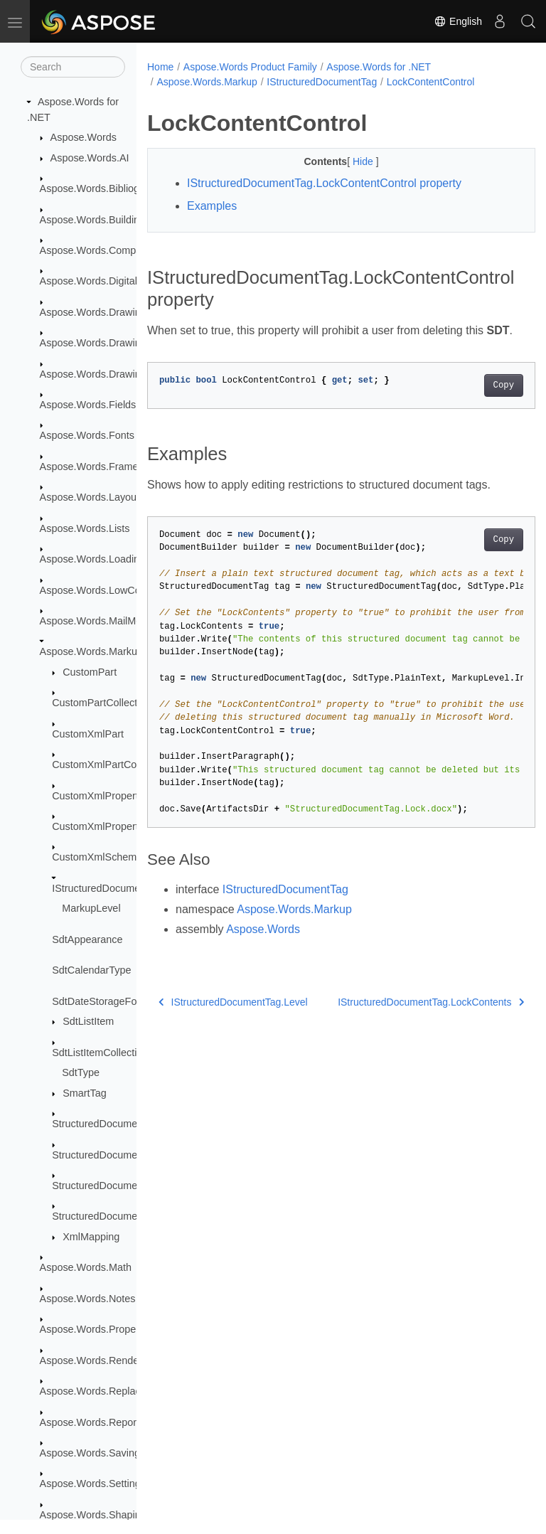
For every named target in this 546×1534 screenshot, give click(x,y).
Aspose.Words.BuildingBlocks (108, 219)
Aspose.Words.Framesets (98, 466)
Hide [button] (350, 161)
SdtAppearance (87, 939)
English (458, 21)
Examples (212, 206)
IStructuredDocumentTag (108, 888)
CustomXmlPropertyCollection (120, 826)
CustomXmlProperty (98, 795)
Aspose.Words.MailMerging (102, 621)
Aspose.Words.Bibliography (103, 188)
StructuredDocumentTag (107, 1123)
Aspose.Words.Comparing (99, 250)
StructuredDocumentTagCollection (129, 1155)
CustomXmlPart (88, 734)
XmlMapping (91, 1236)
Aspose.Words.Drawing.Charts (109, 342)
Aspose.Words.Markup (91, 651)
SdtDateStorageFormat (104, 1001)
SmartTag (85, 1093)
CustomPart (90, 672)
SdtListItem (88, 1021)
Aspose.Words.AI (89, 158)
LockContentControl (431, 81)
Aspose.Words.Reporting (97, 1422)
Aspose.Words (83, 137)
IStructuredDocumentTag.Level (233, 1019)
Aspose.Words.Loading (93, 559)
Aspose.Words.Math (86, 1267)
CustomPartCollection (101, 702)
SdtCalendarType (91, 970)
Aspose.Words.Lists (85, 528)
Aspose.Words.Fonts (87, 435)
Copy (476, 403)
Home (160, 67)
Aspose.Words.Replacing (97, 1391)
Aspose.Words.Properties (98, 1329)
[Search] (73, 67)
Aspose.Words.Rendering (98, 1360)
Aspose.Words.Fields (88, 404)
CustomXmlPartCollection (110, 764)
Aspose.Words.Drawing (93, 312)
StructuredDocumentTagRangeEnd (131, 1185)
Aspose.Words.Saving (90, 1453)
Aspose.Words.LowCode (96, 590)
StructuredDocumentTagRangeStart (133, 1216)
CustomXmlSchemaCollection (119, 857)
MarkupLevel (91, 908)
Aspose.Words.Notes (88, 1298)
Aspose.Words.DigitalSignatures (113, 281)
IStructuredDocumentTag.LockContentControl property (324, 183)
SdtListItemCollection (100, 1052)
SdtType (81, 1072)
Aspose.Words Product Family (250, 67)
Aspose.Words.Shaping (93, 1514)
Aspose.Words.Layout (90, 497)
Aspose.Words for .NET (378, 67)
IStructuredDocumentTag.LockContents (403, 1019)
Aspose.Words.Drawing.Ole (103, 374)
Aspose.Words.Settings (93, 1483)
